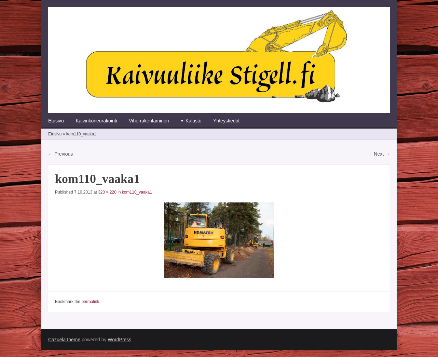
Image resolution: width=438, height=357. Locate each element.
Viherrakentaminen (149, 120)
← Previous (60, 154)
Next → (382, 154)
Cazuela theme (64, 339)
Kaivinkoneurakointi (96, 120)
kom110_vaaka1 (137, 192)
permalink (90, 301)
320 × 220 (107, 192)
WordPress (119, 339)
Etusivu (56, 120)
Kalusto (194, 120)
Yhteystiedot (226, 120)
